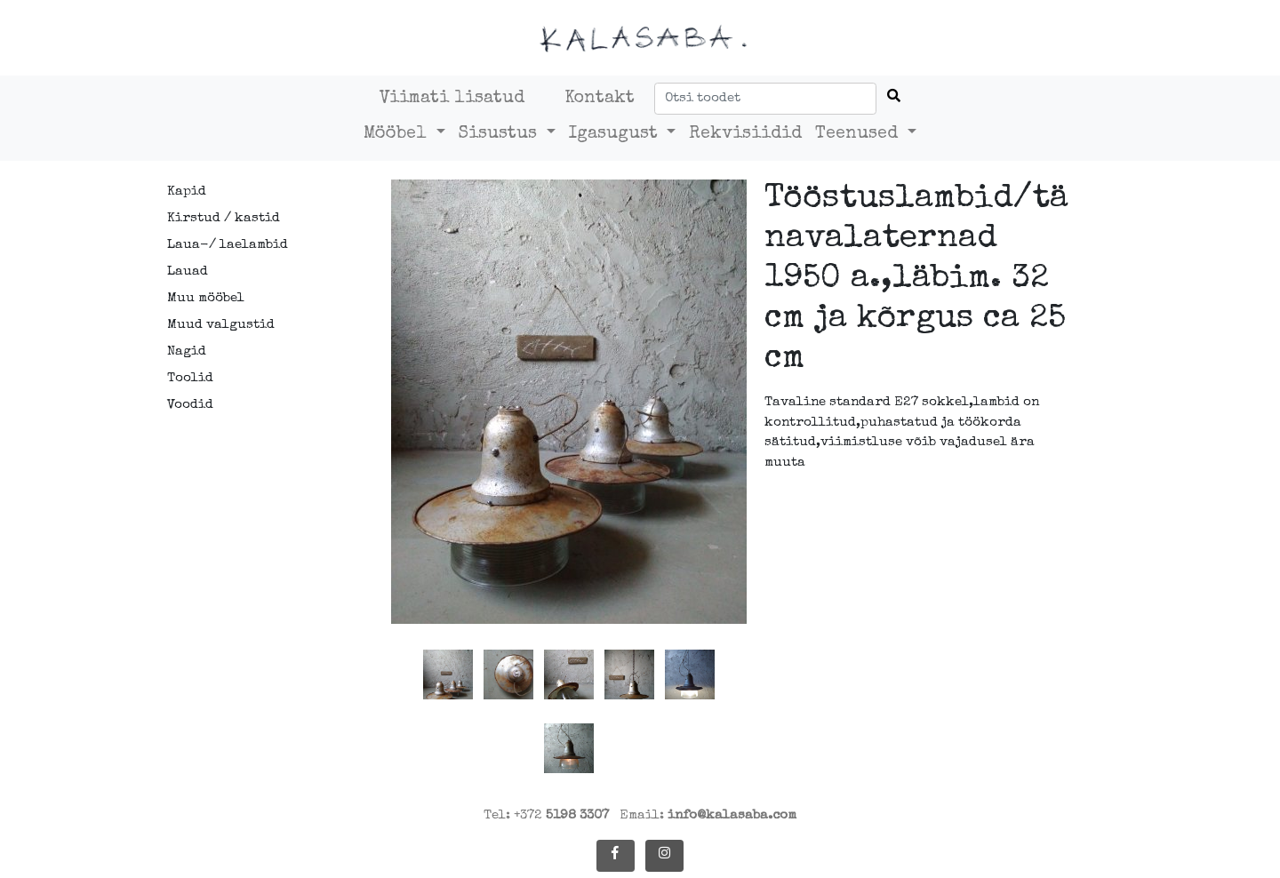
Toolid (190, 378)
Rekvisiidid (745, 134)
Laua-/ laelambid (227, 244)
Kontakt (599, 99)
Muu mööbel (205, 298)
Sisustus (500, 134)
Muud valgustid (221, 324)
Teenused (859, 134)
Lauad (187, 271)
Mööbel (398, 134)
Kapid (186, 191)
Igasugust (616, 134)
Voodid (190, 404)
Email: (708, 815)
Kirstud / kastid (223, 218)
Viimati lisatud (452, 99)
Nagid (186, 351)
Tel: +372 (546, 815)
